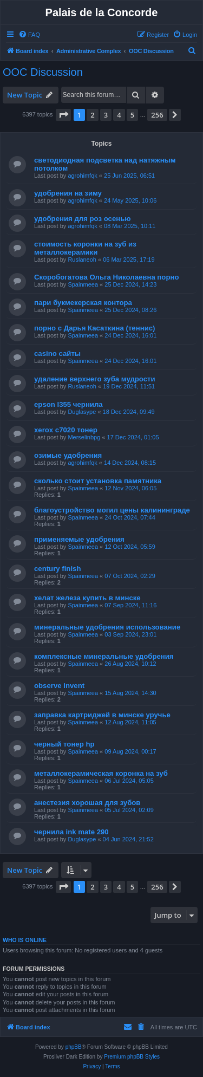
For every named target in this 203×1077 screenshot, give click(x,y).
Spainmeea (83, 284)
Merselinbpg (84, 437)
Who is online (25, 940)
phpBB (74, 1047)
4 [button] (119, 115)
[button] (63, 115)
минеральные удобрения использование (107, 627)
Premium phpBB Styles (132, 1057)
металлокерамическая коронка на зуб (101, 773)
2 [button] (92, 115)
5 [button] (132, 115)
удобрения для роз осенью (82, 219)
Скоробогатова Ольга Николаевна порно (106, 277)
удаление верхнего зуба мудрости (94, 379)
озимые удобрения (68, 455)
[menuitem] (29, 34)
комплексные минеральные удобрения (104, 656)
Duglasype (82, 411)
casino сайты (57, 353)
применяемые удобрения (79, 539)
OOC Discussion (43, 72)
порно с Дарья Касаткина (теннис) (94, 328)
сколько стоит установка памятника (97, 481)
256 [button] (157, 115)
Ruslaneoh (82, 259)
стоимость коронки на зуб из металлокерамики (85, 248)
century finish (57, 569)
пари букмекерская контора (83, 303)
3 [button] (106, 115)
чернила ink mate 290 (71, 832)
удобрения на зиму (68, 193)
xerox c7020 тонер (65, 430)
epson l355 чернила (68, 404)
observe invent (59, 686)
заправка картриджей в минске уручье (102, 715)
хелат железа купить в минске (87, 598)
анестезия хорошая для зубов (87, 803)
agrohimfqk (82, 175)
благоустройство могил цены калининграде (112, 510)
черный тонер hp (64, 744)
